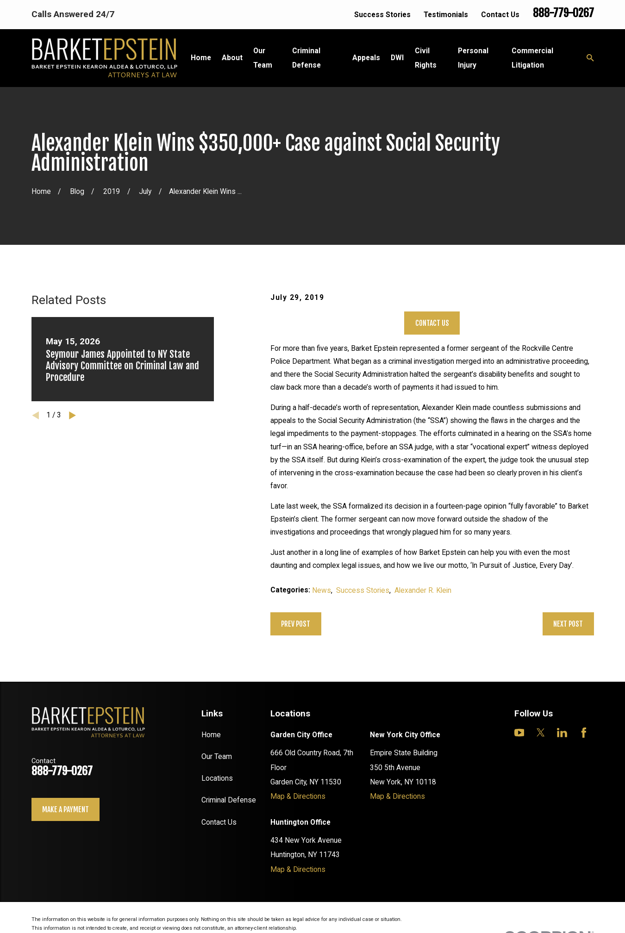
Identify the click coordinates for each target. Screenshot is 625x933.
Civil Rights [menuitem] (426, 57)
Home (211, 734)
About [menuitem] (232, 57)
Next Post (568, 623)
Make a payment (65, 809)
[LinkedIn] (562, 733)
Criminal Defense (228, 800)
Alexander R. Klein (422, 590)
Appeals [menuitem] (366, 57)
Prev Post (295, 623)
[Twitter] (541, 733)
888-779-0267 (563, 13)
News (321, 590)
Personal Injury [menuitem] (473, 57)
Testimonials (446, 14)
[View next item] (72, 415)
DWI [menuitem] (397, 57)
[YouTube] (519, 733)
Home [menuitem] (201, 57)
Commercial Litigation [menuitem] (532, 57)
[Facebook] (584, 733)
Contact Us (500, 14)
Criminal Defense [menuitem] (306, 57)
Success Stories (382, 14)
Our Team (216, 756)
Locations (217, 778)
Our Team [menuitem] (262, 57)
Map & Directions (297, 796)
